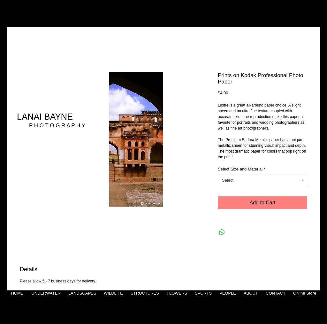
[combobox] (262, 180)
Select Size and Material (241, 169)
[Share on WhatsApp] (222, 232)
